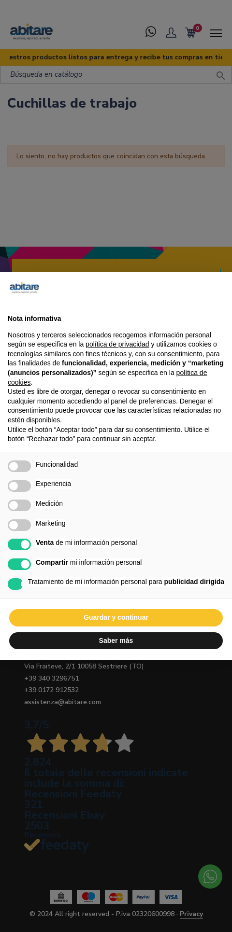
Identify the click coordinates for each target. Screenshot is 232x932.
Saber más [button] (116, 640)
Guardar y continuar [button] (116, 617)
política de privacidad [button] (117, 344)
